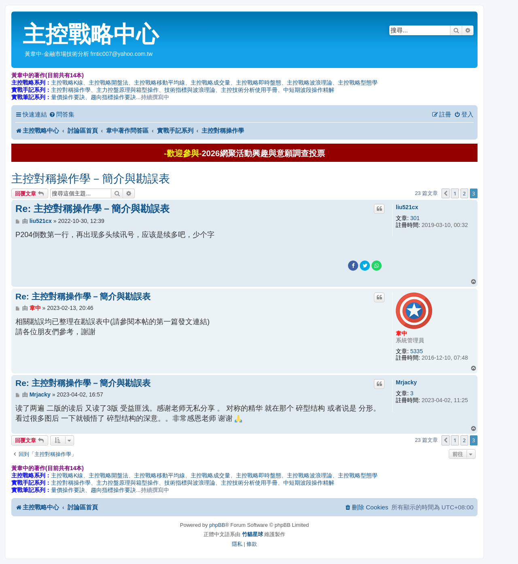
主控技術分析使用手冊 (249, 90)
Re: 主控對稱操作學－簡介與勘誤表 (92, 208)
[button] (446, 193)
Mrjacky (406, 382)
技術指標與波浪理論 (189, 90)
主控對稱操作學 (71, 90)
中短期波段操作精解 (308, 90)
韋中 (401, 333)
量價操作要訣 (68, 97)
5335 (416, 351)
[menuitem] (61, 114)
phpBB (217, 525)
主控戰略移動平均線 (159, 82)
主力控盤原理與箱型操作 (127, 90)
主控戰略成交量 (210, 82)
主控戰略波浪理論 (309, 82)
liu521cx (407, 207)
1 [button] (454, 193)
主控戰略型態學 (358, 82)
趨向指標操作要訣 (113, 97)
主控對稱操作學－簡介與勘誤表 (90, 178)
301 (415, 218)
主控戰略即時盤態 (258, 82)
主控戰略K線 (67, 82)
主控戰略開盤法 (108, 82)
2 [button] (464, 193)
